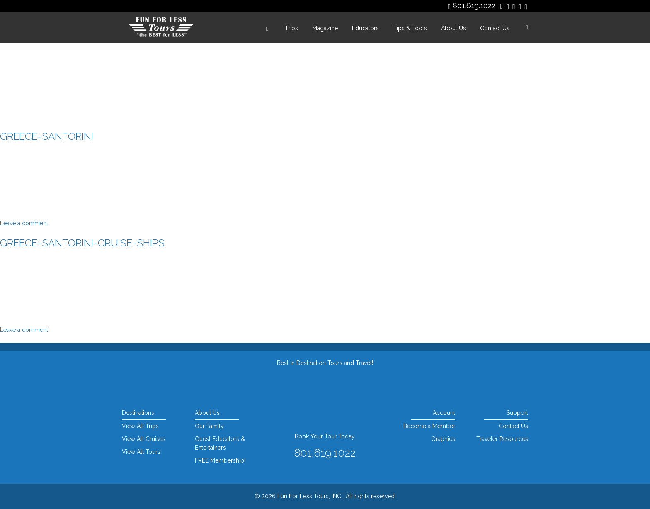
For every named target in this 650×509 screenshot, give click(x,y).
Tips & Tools (410, 28)
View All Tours (141, 451)
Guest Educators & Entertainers (220, 443)
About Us (453, 28)
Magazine (325, 28)
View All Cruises (143, 439)
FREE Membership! (220, 460)
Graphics (443, 439)
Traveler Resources (502, 439)
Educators (365, 28)
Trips (291, 28)
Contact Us (494, 28)
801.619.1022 (474, 5)
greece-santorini (46, 136)
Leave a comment (24, 223)
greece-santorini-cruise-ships (82, 243)
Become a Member (429, 426)
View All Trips (140, 426)
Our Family (209, 426)
